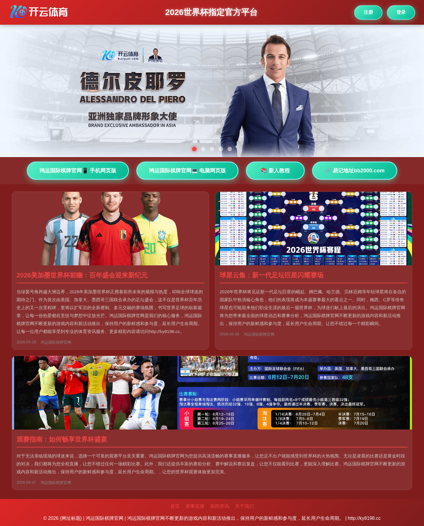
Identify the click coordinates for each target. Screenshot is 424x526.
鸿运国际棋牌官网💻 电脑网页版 (187, 171)
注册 (368, 12)
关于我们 (244, 506)
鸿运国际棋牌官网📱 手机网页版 (77, 171)
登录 (401, 12)
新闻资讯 (219, 506)
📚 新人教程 (275, 171)
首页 (175, 506)
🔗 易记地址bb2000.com (355, 171)
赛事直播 (195, 506)
